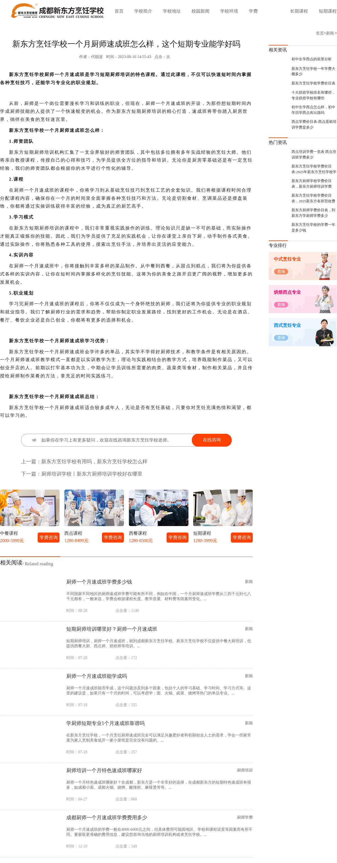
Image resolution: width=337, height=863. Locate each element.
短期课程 (328, 11)
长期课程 (299, 11)
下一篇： (31, 474)
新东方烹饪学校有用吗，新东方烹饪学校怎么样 (94, 461)
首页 (119, 11)
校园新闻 (201, 11)
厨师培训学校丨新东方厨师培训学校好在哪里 (91, 474)
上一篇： (31, 461)
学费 (253, 11)
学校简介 (143, 11)
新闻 (330, 33)
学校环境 (229, 11)
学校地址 (172, 11)
